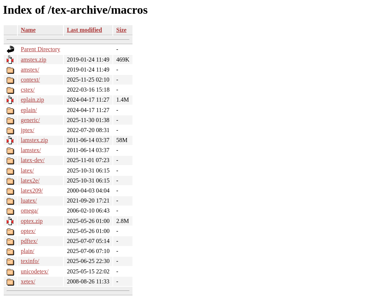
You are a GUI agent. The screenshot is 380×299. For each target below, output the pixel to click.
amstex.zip (33, 59)
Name (28, 30)
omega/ (29, 210)
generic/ (30, 120)
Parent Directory (40, 49)
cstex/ (28, 89)
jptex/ (27, 130)
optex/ (28, 231)
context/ (30, 79)
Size (121, 30)
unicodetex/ (35, 271)
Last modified (84, 30)
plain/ (27, 251)
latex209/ (32, 190)
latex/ (27, 170)
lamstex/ (31, 150)
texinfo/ (30, 261)
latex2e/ (30, 180)
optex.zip (32, 221)
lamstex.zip (34, 140)
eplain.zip (32, 99)
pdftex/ (29, 241)
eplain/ (29, 110)
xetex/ (28, 281)
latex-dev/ (33, 160)
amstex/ (30, 69)
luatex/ (29, 200)
